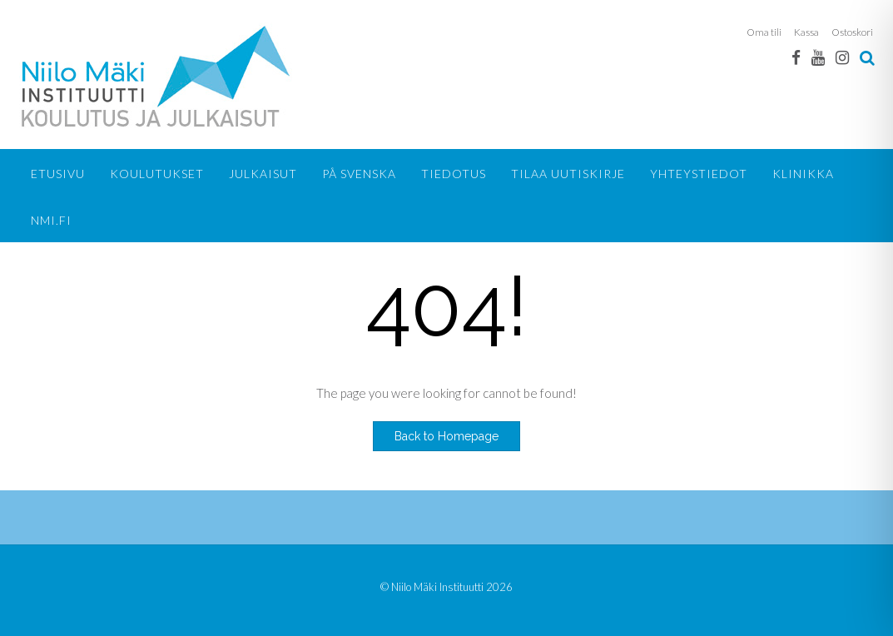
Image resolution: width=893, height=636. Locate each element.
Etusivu (58, 173)
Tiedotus (453, 173)
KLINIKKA (803, 173)
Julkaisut (263, 173)
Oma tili (764, 32)
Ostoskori (852, 32)
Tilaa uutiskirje (568, 173)
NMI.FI (51, 220)
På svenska (359, 173)
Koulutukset (157, 173)
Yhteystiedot (698, 173)
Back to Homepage (446, 436)
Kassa (806, 32)
